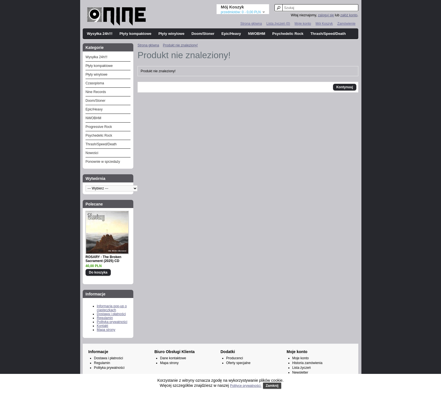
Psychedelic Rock (287, 33)
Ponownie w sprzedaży (103, 162)
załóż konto (348, 15)
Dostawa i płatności (111, 314)
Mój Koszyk (324, 24)
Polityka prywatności (112, 322)
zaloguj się (326, 15)
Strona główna (251, 24)
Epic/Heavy (231, 33)
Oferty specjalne (238, 363)
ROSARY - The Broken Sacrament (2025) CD (103, 259)
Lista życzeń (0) (278, 24)
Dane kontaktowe (173, 358)
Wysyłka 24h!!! (99, 33)
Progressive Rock (99, 127)
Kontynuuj (344, 87)
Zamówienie (346, 24)
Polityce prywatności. (246, 386)
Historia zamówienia (307, 363)
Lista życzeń (301, 368)
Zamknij (272, 386)
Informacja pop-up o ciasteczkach (112, 308)
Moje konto (302, 24)
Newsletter (300, 372)
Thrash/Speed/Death (328, 33)
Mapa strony (106, 330)
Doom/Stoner (203, 33)
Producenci (234, 358)
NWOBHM (256, 33)
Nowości (92, 153)
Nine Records (96, 92)
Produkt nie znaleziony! (180, 45)
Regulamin (105, 318)
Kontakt (102, 326)
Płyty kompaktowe (135, 33)
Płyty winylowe (171, 33)
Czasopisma (95, 83)
